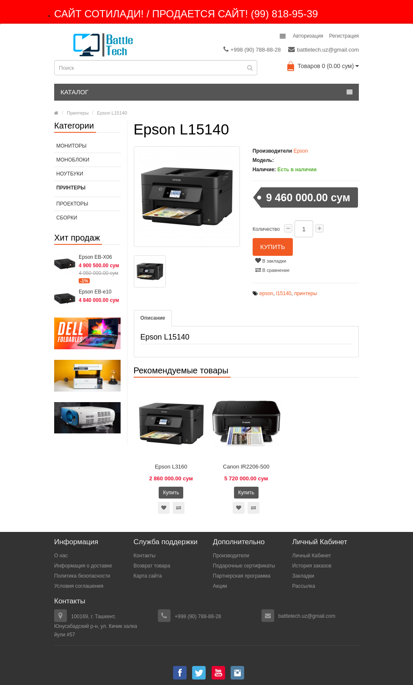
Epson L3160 (171, 466)
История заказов (312, 566)
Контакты (145, 556)
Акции (220, 586)
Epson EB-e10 (95, 292)
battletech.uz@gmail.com (323, 49)
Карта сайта (148, 576)
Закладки (303, 576)
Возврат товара (152, 566)
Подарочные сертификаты (244, 566)
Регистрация (344, 36)
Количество (266, 229)
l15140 (283, 293)
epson (266, 293)
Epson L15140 (112, 112)
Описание (152, 318)
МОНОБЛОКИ (72, 160)
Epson (301, 151)
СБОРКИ (66, 218)
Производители (231, 556)
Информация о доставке (83, 566)
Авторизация (308, 36)
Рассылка (303, 586)
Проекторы (72, 204)
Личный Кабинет (311, 556)
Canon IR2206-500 (246, 466)
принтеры (305, 293)
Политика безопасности (82, 576)
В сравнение (272, 270)
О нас (61, 556)
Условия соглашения (78, 586)
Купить (272, 246)
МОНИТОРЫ (71, 146)
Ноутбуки (69, 174)
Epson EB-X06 (95, 257)
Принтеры (77, 112)
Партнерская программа (241, 576)
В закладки (270, 260)
